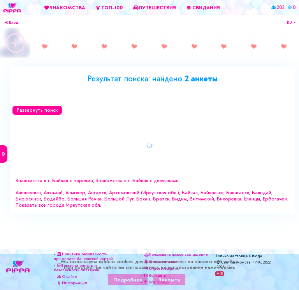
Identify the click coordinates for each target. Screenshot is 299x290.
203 (281, 7)
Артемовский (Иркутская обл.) (144, 192)
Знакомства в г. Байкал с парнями (54, 180)
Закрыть (169, 280)
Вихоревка (229, 199)
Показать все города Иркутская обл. (58, 205)
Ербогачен (275, 199)
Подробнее (127, 280)
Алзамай (53, 192)
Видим (179, 199)
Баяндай (261, 192)
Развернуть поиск (37, 110)
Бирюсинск (28, 199)
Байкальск (212, 192)
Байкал (190, 192)
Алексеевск (28, 192)
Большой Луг (119, 199)
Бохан (143, 199)
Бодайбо (54, 199)
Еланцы (252, 199)
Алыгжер (75, 192)
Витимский (202, 199)
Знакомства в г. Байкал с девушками (137, 180)
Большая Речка (84, 199)
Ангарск (97, 192)
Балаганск (237, 192)
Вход (11, 22)
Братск (161, 199)
